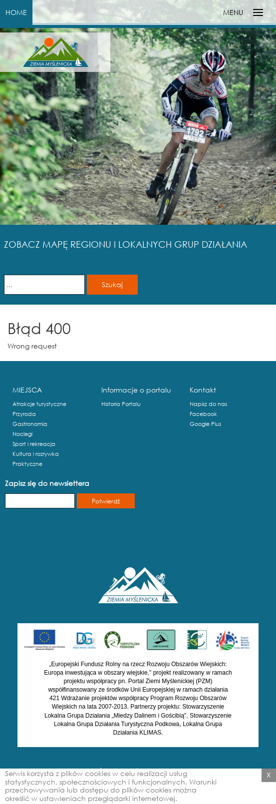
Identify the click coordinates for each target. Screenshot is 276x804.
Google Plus (205, 424)
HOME (16, 12)
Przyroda (24, 414)
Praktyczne (27, 464)
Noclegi (22, 434)
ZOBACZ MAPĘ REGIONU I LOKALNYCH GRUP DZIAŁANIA (125, 244)
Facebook (203, 414)
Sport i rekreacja (33, 444)
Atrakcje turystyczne (39, 404)
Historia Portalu (121, 404)
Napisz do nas (208, 404)
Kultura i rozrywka (35, 454)
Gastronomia (29, 424)
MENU (233, 12)
